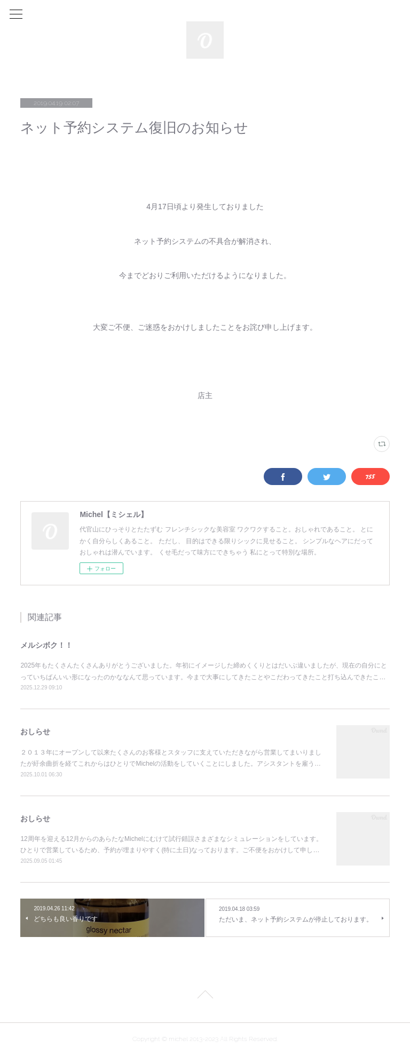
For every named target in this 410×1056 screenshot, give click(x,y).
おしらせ (35, 731)
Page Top (205, 996)
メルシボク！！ (46, 645)
